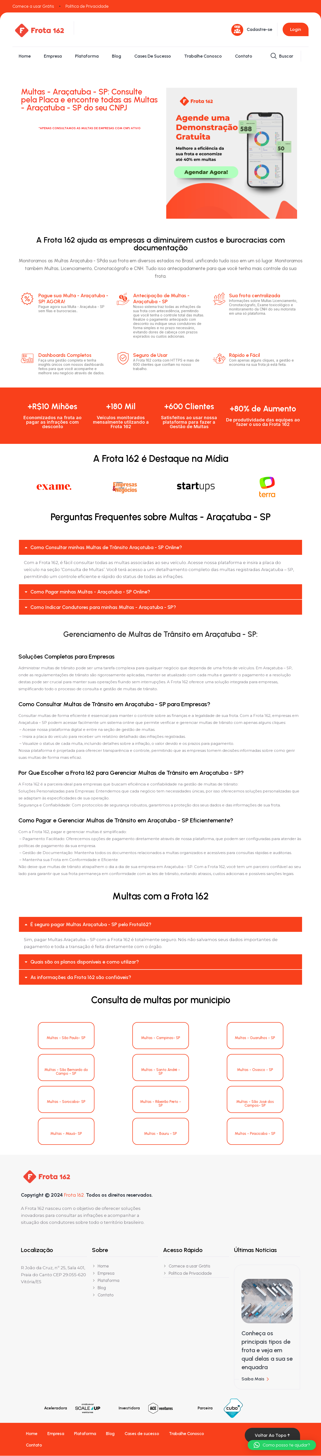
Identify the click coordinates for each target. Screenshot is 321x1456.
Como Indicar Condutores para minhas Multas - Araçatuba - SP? (103, 607)
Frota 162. (74, 1195)
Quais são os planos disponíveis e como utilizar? (84, 962)
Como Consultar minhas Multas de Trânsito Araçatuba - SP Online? (106, 548)
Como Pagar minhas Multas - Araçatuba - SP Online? (90, 592)
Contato (243, 56)
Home (25, 56)
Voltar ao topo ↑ (272, 1435)
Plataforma (87, 56)
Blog (116, 56)
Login (295, 29)
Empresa (53, 56)
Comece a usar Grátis (33, 6)
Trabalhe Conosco (203, 56)
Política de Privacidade (87, 6)
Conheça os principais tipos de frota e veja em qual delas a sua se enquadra (267, 1354)
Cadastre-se (259, 29)
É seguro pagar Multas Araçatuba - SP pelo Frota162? (90, 925)
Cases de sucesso (152, 56)
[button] (160, 547)
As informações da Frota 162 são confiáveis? (80, 977)
